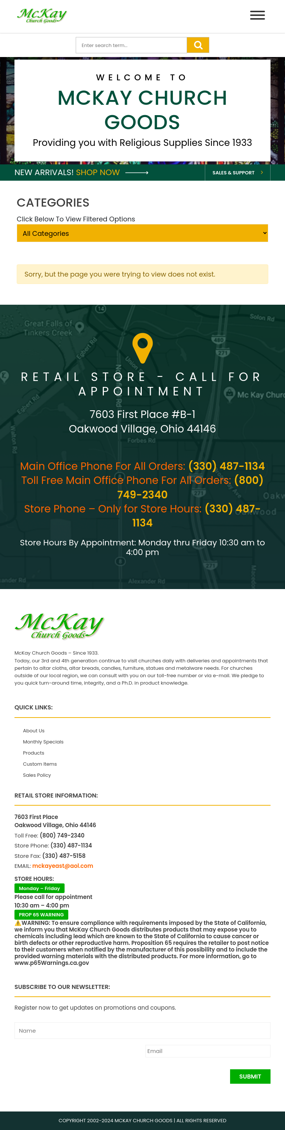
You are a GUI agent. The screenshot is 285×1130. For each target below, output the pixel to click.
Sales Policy (37, 775)
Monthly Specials (43, 741)
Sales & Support (234, 172)
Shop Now (112, 172)
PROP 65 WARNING (41, 914)
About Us (34, 730)
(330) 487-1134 (226, 466)
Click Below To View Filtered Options (76, 219)
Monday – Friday (39, 888)
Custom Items (40, 764)
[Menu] (258, 16)
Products (33, 752)
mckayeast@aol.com (62, 866)
